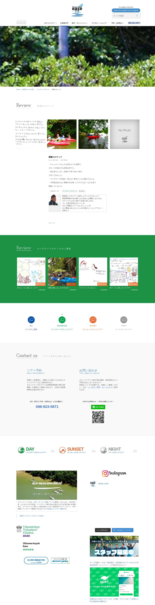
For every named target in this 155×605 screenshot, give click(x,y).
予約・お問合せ (117, 23)
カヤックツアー (50, 23)
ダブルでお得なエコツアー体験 (52, 509)
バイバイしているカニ (87, 288)
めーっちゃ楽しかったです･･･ (121, 288)
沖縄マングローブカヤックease (31, 516)
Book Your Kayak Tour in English (126, 10)
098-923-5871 (134, 23)
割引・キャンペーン (80, 23)
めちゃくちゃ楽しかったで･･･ (28, 288)
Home (18, 89)
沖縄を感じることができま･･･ (59, 288)
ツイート (52, 223)
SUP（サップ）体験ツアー (43, 502)
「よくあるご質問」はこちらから (99, 387)
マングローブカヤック (43, 89)
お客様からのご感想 (28, 89)
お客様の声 (64, 23)
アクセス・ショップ (99, 23)
